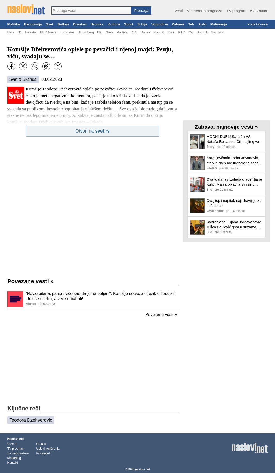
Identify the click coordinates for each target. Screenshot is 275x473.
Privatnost (43, 453)
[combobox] (91, 10)
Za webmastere (18, 453)
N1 (19, 32)
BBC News (48, 32)
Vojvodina (159, 24)
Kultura (114, 24)
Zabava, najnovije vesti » (226, 127)
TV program (236, 11)
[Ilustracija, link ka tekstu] (15, 299)
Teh (191, 24)
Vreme (12, 444)
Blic (100, 32)
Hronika (97, 24)
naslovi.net (142, 469)
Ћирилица (258, 11)
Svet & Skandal (23, 79)
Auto (202, 24)
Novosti (159, 32)
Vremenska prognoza (204, 11)
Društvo (79, 24)
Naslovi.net (15, 439)
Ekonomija (33, 24)
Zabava (178, 24)
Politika (13, 24)
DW (190, 32)
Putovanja (218, 24)
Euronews (66, 32)
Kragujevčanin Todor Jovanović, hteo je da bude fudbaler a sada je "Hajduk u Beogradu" (235, 160)
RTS (134, 32)
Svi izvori (217, 32)
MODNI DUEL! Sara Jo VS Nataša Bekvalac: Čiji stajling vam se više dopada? (234, 139)
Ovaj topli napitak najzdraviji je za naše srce (234, 203)
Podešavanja (257, 24)
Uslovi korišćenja (48, 448)
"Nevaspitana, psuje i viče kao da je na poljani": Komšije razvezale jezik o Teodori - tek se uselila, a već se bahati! (100, 296)
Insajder (31, 32)
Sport (128, 24)
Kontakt (12, 462)
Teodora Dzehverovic (31, 420)
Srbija (142, 24)
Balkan (63, 24)
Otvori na (92, 131)
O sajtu (41, 444)
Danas (145, 32)
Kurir (171, 32)
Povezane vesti (30, 281)
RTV (181, 32)
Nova (110, 32)
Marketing (14, 458)
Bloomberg (86, 32)
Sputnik (202, 32)
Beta (10, 32)
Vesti (179, 11)
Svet (49, 24)
